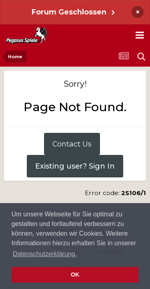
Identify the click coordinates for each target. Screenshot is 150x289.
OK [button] (75, 274)
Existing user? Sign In (75, 166)
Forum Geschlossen (69, 12)
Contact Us (72, 144)
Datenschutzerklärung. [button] (45, 253)
